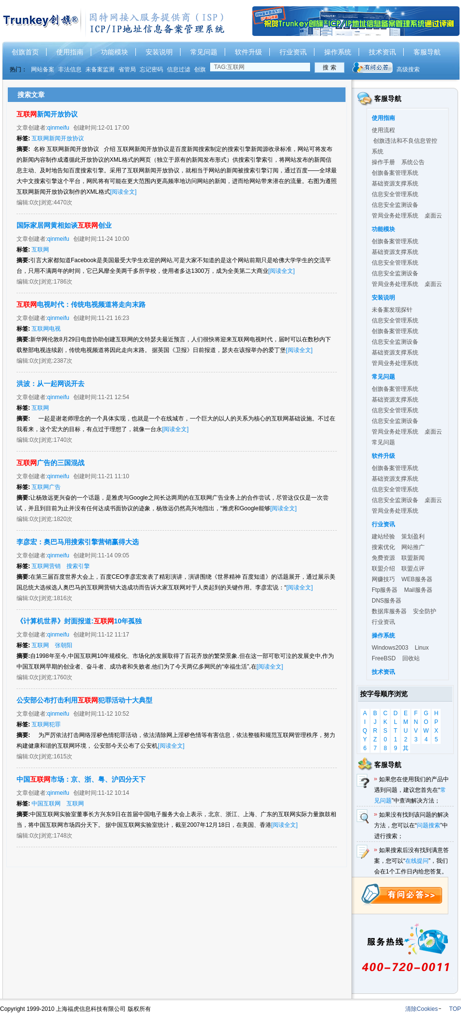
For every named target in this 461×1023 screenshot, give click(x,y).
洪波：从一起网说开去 (50, 383)
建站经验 (383, 536)
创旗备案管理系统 (395, 172)
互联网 (40, 249)
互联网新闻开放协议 (58, 138)
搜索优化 (383, 547)
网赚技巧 (383, 579)
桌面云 (433, 215)
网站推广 (413, 547)
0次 (34, 202)
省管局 (127, 69)
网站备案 (42, 69)
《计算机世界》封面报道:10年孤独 (79, 621)
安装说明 (159, 52)
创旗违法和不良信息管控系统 (404, 146)
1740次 (62, 439)
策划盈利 (413, 536)
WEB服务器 (416, 579)
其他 (406, 749)
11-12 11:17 (113, 634)
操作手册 (383, 162)
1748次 (62, 835)
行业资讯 (293, 52)
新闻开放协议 (47, 114)
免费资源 (383, 557)
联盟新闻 (413, 557)
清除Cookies (421, 1009)
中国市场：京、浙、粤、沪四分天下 (81, 779)
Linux (422, 647)
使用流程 (383, 130)
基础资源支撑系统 (395, 183)
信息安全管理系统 (395, 194)
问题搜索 (428, 825)
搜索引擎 (78, 566)
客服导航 (427, 52)
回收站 (411, 658)
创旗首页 (25, 52)
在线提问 (416, 860)
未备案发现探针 (392, 309)
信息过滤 (178, 69)
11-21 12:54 (113, 397)
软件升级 (248, 52)
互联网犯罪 (46, 724)
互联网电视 (46, 328)
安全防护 (424, 611)
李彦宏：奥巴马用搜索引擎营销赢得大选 (77, 542)
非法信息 (70, 69)
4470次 (62, 202)
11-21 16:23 (113, 318)
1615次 (62, 756)
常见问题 (203, 52)
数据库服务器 (389, 611)
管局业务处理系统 (395, 215)
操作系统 (337, 52)
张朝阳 (63, 645)
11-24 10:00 (113, 238)
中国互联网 (46, 803)
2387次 (62, 360)
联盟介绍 (383, 568)
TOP (455, 1009)
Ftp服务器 (384, 590)
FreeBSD (383, 658)
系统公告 (413, 162)
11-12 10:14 (113, 792)
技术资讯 (382, 52)
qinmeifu (58, 127)
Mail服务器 (418, 590)
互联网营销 (46, 566)
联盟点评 (413, 568)
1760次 (62, 677)
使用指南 (69, 52)
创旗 (200, 69)
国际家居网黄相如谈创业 (64, 225)
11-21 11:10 (113, 476)
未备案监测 (100, 69)
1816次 (62, 598)
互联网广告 (46, 487)
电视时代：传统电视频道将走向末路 (81, 304)
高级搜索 (408, 69)
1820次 (62, 519)
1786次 (62, 281)
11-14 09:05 (113, 555)
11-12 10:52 (113, 713)
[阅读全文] (123, 191)
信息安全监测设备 (395, 204)
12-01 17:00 (113, 127)
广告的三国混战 (50, 463)
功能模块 (114, 52)
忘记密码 (151, 69)
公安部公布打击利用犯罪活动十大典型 (84, 700)
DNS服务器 (386, 600)
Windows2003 (390, 647)
